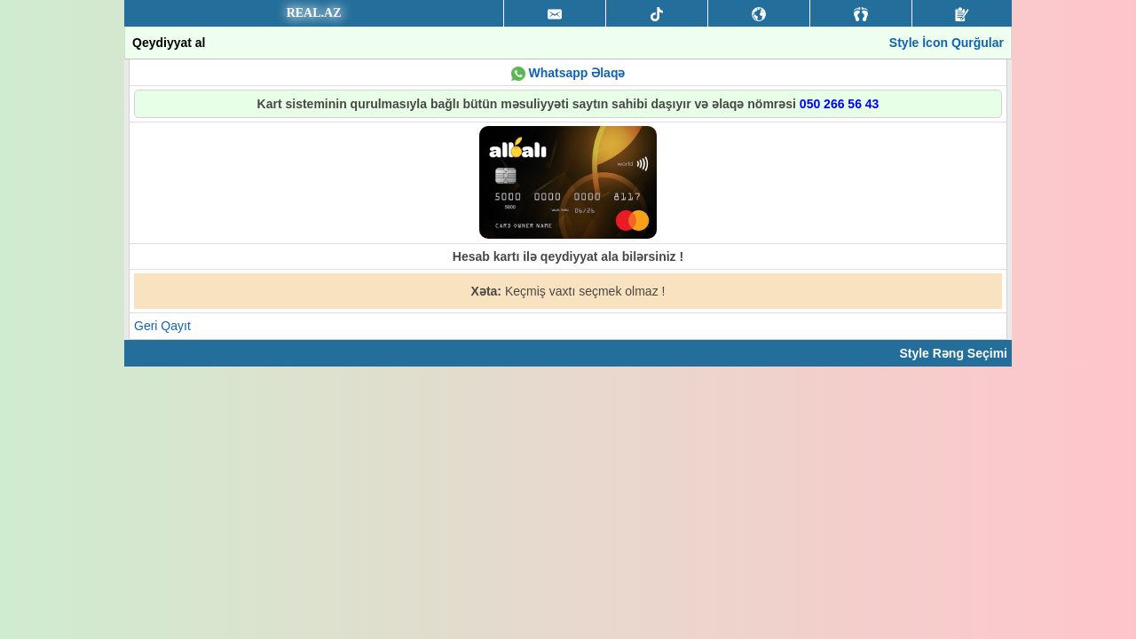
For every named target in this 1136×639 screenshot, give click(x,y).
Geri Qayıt (162, 326)
